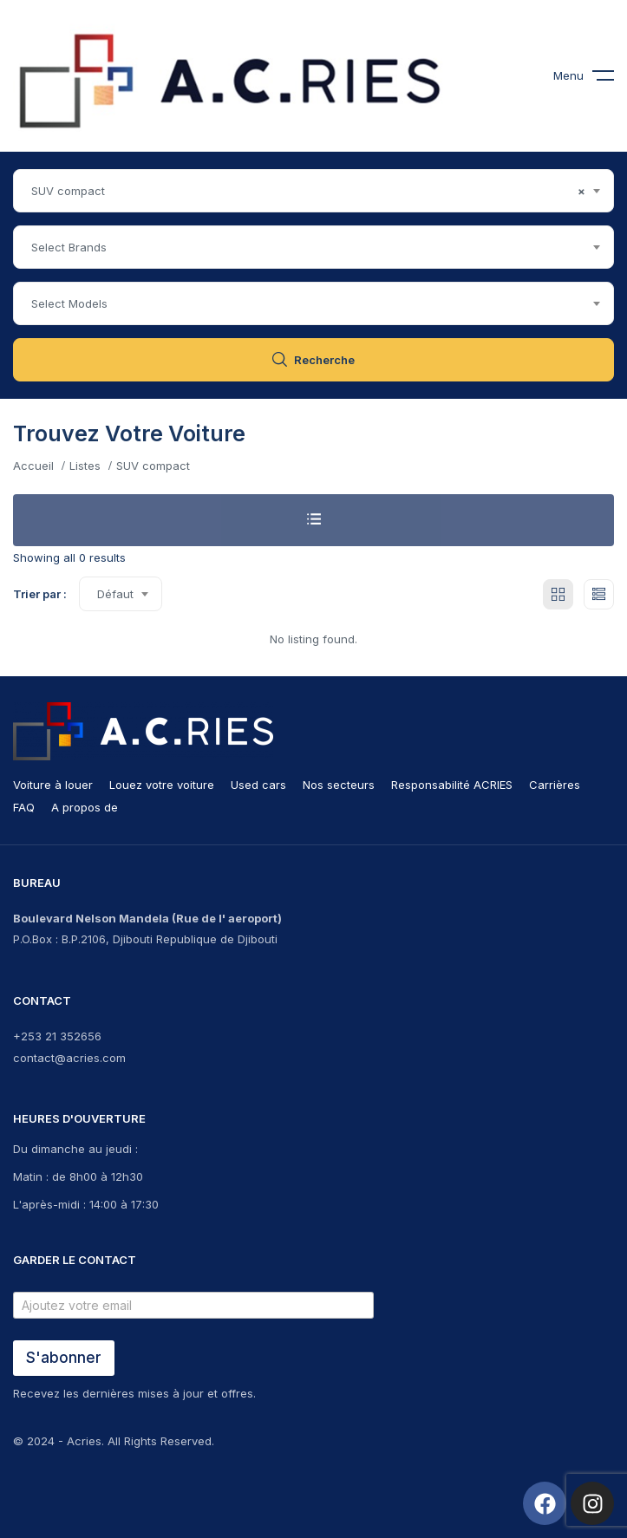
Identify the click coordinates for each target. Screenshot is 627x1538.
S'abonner (63, 1357)
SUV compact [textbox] (308, 191)
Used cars (258, 785)
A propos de (84, 807)
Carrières (554, 785)
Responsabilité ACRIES (452, 785)
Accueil (33, 465)
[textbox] (313, 247)
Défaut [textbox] (115, 594)
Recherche (313, 360)
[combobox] (313, 190)
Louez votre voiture (161, 785)
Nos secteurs (339, 785)
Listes (85, 465)
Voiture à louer (53, 785)
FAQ (24, 807)
